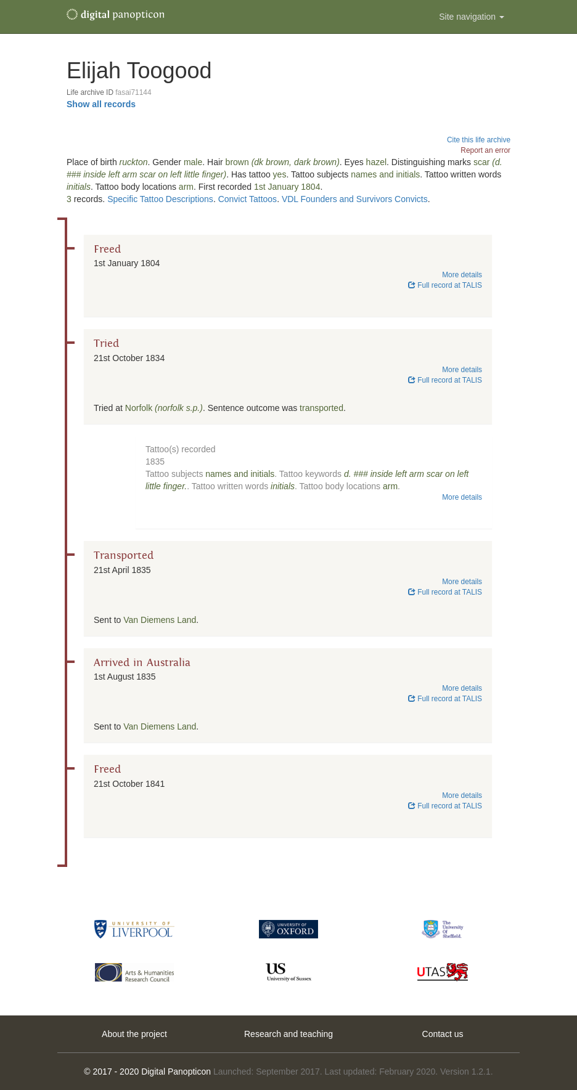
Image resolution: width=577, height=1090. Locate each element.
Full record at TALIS (445, 285)
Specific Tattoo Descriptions (160, 199)
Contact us (443, 1034)
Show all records (101, 104)
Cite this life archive (478, 140)
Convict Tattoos (247, 199)
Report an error (485, 150)
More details (462, 274)
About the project (134, 1034)
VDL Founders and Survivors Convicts (355, 199)
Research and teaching (288, 1034)
